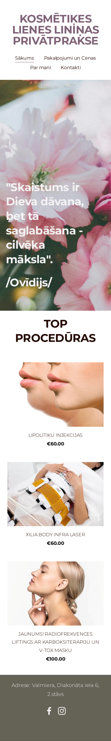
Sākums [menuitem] (24, 58)
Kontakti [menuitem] (71, 67)
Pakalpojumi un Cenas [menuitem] (70, 58)
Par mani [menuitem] (40, 67)
